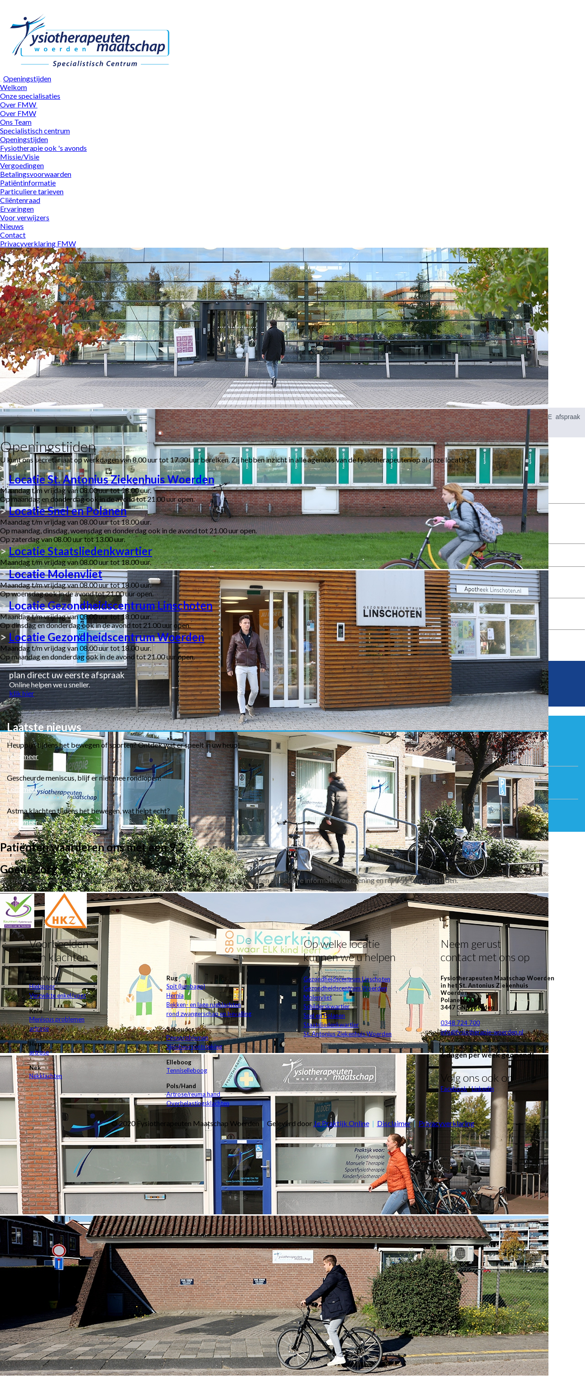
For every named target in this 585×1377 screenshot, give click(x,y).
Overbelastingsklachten (197, 1103)
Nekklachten (45, 1075)
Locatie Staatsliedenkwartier (80, 551)
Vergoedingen (22, 165)
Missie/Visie (19, 156)
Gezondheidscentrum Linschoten (346, 979)
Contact (13, 234)
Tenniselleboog (186, 1070)
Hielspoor (42, 986)
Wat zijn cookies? (343, 4)
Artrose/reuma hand (193, 1094)
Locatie (111, 479)
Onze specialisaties (30, 95)
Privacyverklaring (446, 1123)
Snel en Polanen (324, 1015)
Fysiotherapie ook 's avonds (43, 148)
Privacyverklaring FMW (38, 243)
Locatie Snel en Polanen (68, 510)
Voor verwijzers (24, 217)
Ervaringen (17, 208)
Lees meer (22, 756)
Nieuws (12, 226)
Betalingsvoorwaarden (35, 174)
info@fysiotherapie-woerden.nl (482, 1032)
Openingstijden (27, 78)
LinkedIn (483, 1088)
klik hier (21, 693)
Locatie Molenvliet (55, 573)
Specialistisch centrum (35, 130)
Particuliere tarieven (32, 191)
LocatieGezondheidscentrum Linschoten (111, 605)
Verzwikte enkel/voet (57, 995)
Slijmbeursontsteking (194, 1046)
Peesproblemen (187, 1037)
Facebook (454, 1088)
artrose (39, 1028)
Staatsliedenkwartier (331, 1024)
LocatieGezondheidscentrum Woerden (106, 636)
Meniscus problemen (57, 1019)
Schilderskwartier (326, 1006)
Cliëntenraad (20, 200)
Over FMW (18, 104)
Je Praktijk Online (341, 1123)
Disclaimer (394, 1123)
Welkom (13, 87)
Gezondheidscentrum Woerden (345, 988)
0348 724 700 (460, 1022)
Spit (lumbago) (185, 986)
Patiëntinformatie (28, 182)
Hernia (175, 995)
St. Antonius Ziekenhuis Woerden (347, 1033)
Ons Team (16, 121)
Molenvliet (317, 997)
